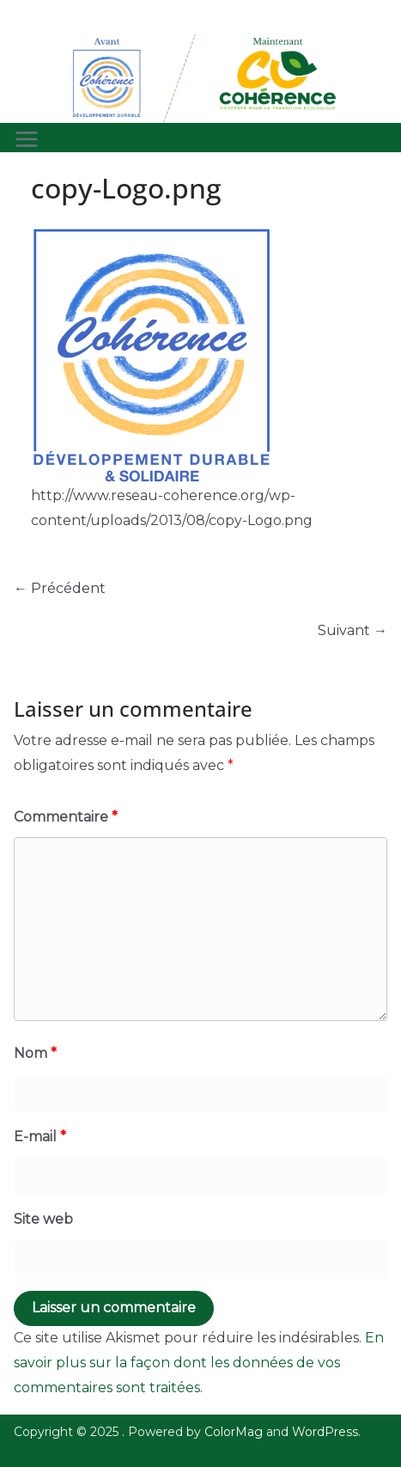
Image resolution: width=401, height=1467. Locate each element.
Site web (43, 1219)
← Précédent (60, 588)
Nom (35, 1053)
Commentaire (66, 817)
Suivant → (352, 630)
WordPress (325, 1431)
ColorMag (233, 1431)
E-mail (40, 1136)
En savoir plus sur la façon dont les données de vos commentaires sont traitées (199, 1362)
